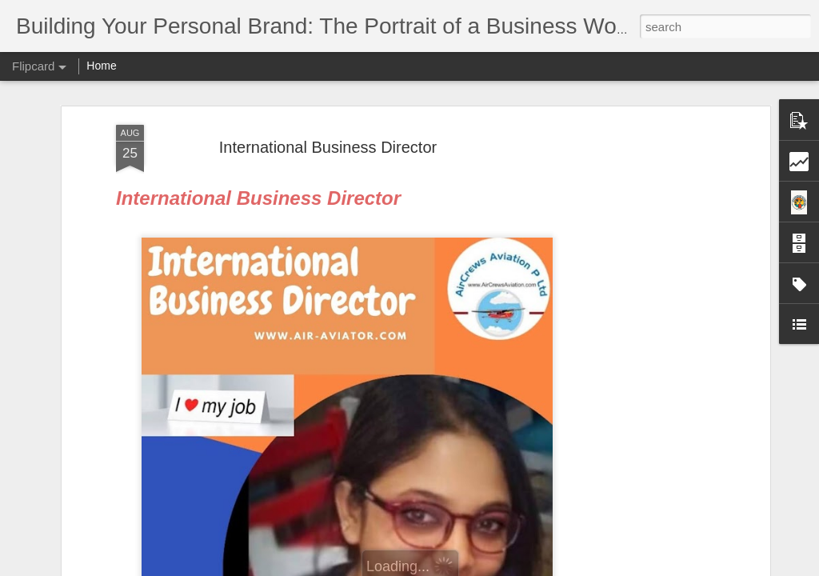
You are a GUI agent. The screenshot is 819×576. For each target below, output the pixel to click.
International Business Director (328, 145)
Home (101, 65)
